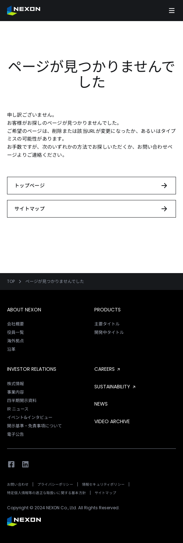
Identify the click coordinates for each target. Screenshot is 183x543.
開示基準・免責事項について (34, 426)
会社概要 (15, 324)
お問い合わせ (18, 484)
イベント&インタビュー (29, 417)
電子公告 (15, 434)
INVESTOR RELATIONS (31, 369)
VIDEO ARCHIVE (112, 421)
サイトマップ (105, 493)
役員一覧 (15, 332)
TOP (11, 281)
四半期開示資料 (22, 400)
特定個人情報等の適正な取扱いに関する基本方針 (46, 493)
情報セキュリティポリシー (103, 484)
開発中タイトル (109, 332)
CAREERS (107, 369)
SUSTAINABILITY (115, 386)
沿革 (11, 349)
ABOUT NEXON (24, 309)
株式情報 (15, 384)
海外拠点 (15, 341)
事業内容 (15, 392)
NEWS (101, 403)
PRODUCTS (107, 309)
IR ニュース (18, 409)
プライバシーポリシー (55, 484)
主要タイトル (107, 324)
